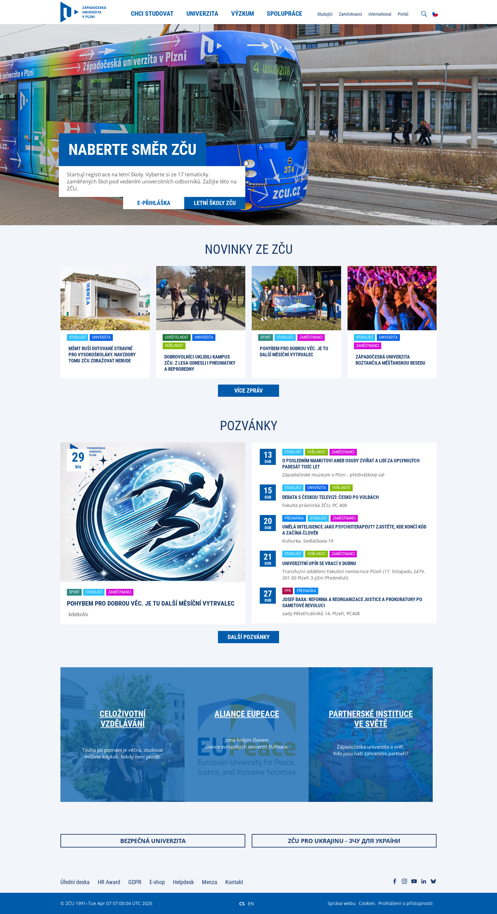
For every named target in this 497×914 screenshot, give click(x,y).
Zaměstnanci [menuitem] (350, 14)
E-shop (157, 882)
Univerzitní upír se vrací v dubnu (319, 563)
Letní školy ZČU (215, 203)
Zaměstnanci (311, 337)
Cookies (367, 903)
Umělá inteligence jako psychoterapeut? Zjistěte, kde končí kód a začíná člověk (354, 530)
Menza (209, 882)
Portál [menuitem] (403, 14)
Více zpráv (248, 390)
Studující (77, 337)
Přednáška (294, 518)
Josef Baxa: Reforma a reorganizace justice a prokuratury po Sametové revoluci (352, 602)
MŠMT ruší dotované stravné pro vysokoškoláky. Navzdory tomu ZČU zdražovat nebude (102, 355)
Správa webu (342, 903)
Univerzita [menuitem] (202, 13)
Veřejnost (174, 345)
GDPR (134, 882)
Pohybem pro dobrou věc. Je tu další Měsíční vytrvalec (294, 352)
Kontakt (234, 882)
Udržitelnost (176, 337)
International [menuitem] (379, 14)
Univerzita (101, 337)
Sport (265, 337)
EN (251, 903)
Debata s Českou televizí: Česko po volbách (330, 497)
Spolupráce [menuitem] (284, 13)
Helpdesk (183, 882)
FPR (288, 591)
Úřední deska (75, 882)
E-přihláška (153, 203)
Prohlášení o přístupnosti (405, 903)
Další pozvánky (249, 637)
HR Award (109, 882)
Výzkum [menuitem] (242, 13)
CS (242, 903)
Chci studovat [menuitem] (152, 13)
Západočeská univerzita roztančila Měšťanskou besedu (390, 360)
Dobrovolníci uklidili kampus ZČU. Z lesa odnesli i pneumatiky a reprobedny (199, 363)
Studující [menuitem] (324, 14)
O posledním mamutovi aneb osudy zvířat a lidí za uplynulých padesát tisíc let (351, 464)
